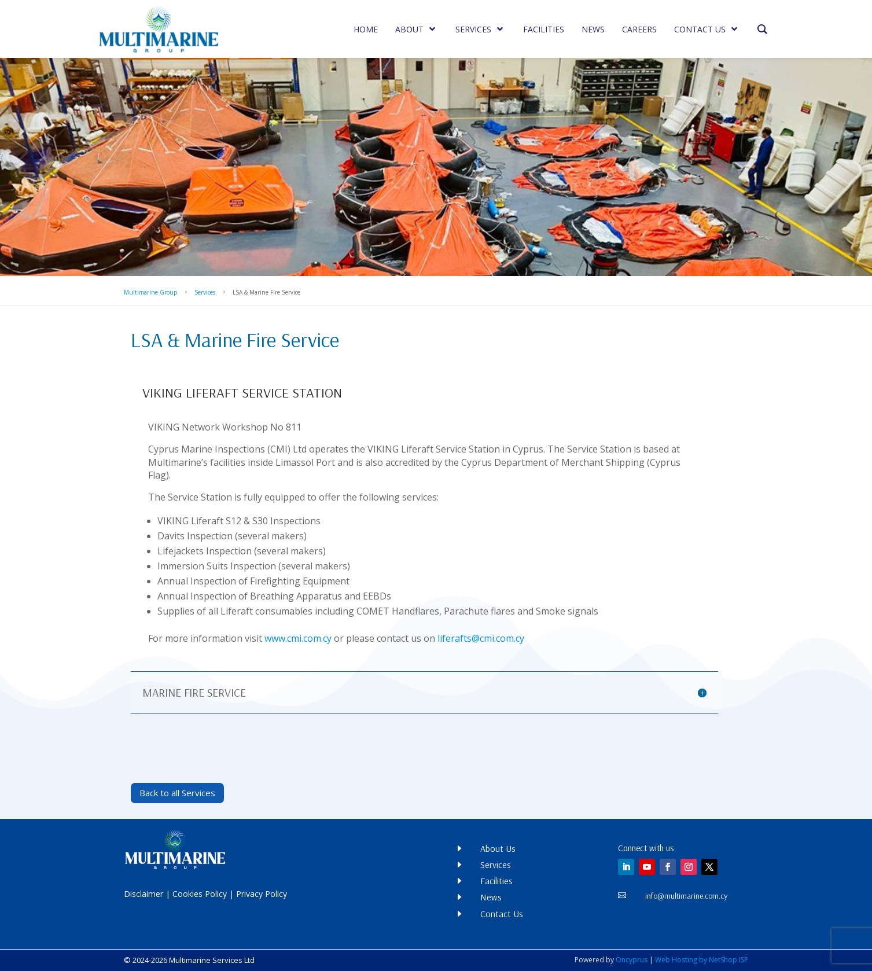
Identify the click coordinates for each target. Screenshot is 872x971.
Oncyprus (631, 960)
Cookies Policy (199, 893)
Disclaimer (143, 893)
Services (204, 292)
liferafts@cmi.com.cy (480, 638)
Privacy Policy (261, 893)
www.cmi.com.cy (298, 638)
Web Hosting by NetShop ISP (701, 960)
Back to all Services (177, 793)
